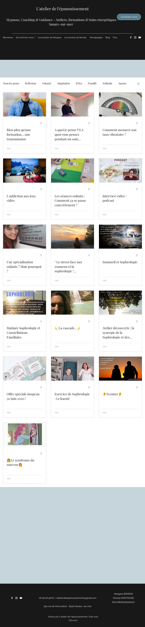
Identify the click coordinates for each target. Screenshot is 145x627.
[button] (138, 83)
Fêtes (79, 83)
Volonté (46, 83)
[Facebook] (130, 37)
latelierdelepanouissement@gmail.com (76, 598)
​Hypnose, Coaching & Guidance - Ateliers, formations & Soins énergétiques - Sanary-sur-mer (63, 21)
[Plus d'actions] (42, 123)
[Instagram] (135, 37)
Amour (122, 83)
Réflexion (30, 83)
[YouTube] (139, 37)
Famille (92, 83)
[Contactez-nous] (129, 17)
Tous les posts (11, 83)
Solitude (107, 83)
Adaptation (63, 83)
